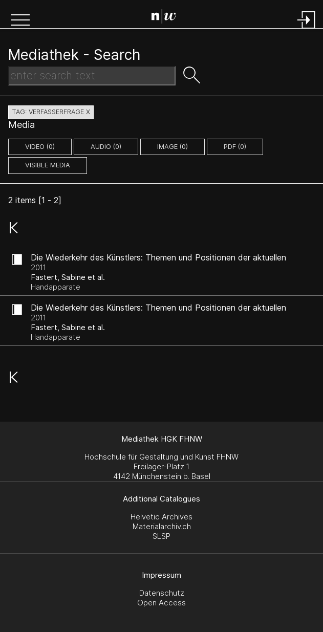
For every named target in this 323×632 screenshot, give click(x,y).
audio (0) (106, 146)
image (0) (172, 146)
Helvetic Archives (161, 516)
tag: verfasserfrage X (51, 112)
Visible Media (47, 165)
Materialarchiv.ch (162, 526)
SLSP (161, 536)
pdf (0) (235, 146)
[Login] (306, 29)
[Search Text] (92, 75)
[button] (20, 21)
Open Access (161, 602)
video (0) (40, 146)
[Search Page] (164, 18)
